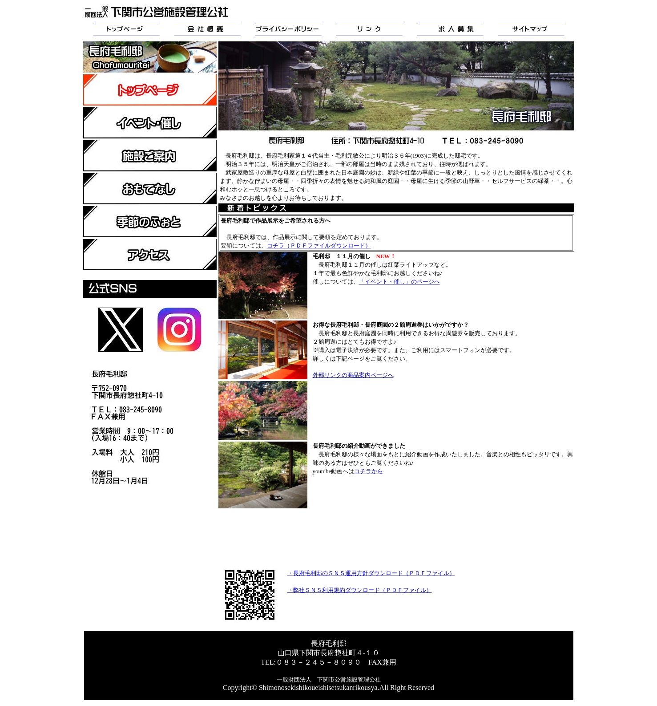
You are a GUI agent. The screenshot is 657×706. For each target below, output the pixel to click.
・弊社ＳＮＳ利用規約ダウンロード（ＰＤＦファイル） (359, 590)
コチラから (368, 471)
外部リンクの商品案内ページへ (353, 375)
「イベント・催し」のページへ (399, 281)
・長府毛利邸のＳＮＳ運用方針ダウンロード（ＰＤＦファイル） (371, 573)
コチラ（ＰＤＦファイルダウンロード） (319, 245)
